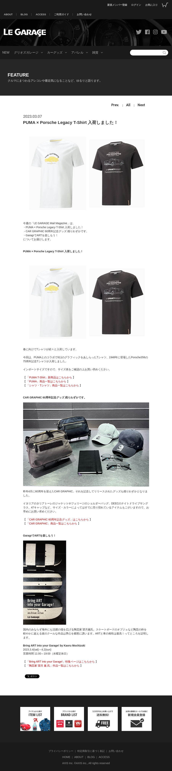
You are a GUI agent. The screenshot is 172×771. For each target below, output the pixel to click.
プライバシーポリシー (60, 751)
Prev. (115, 105)
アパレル (77, 52)
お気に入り (151, 4)
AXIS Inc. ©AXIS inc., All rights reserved (86, 763)
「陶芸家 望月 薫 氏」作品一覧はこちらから (52, 665)
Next (141, 105)
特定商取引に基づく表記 (91, 751)
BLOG (24, 14)
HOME (66, 757)
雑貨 (95, 52)
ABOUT (8, 14)
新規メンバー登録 (117, 4)
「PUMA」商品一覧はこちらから (46, 381)
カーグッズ (54, 52)
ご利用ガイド (61, 14)
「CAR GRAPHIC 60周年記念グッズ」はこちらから (57, 519)
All (128, 105)
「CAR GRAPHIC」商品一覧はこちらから (51, 523)
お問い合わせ (84, 14)
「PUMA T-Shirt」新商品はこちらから (49, 377)
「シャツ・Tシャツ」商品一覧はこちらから (52, 385)
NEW (5, 52)
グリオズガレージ (26, 52)
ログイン (136, 4)
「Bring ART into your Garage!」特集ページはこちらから (60, 661)
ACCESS (41, 14)
